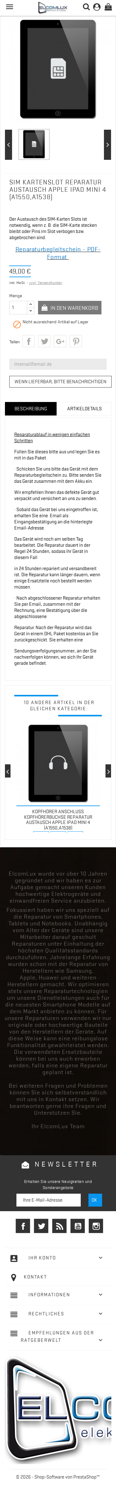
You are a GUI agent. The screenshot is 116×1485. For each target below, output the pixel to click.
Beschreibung (31, 409)
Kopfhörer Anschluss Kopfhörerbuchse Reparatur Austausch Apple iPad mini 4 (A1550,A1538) (58, 820)
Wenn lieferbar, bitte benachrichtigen (60, 381)
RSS (59, 1226)
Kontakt (35, 1277)
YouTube (78, 1226)
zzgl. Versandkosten (45, 282)
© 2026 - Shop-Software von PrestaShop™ (58, 1477)
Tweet (44, 341)
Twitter (41, 1226)
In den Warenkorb (73, 308)
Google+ (60, 341)
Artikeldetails (84, 409)
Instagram (96, 1226)
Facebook (23, 1226)
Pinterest (76, 341)
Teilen (28, 341)
